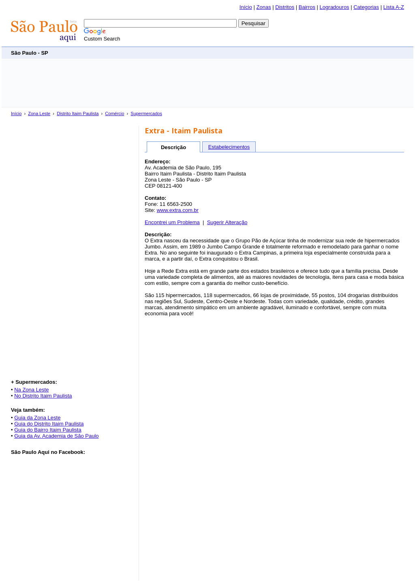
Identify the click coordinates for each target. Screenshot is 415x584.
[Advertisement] (256, 52)
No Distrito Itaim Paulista (43, 396)
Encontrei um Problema (172, 222)
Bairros (307, 7)
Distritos (284, 7)
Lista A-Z (393, 7)
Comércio (114, 113)
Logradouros (334, 7)
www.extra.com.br (178, 210)
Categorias (366, 7)
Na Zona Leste (31, 390)
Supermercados (146, 113)
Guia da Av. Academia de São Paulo (56, 436)
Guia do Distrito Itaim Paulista (48, 424)
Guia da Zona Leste (37, 418)
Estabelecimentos (229, 147)
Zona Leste (39, 113)
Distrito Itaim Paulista (77, 113)
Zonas (264, 7)
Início (246, 7)
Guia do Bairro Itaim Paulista (47, 430)
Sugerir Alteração (227, 222)
